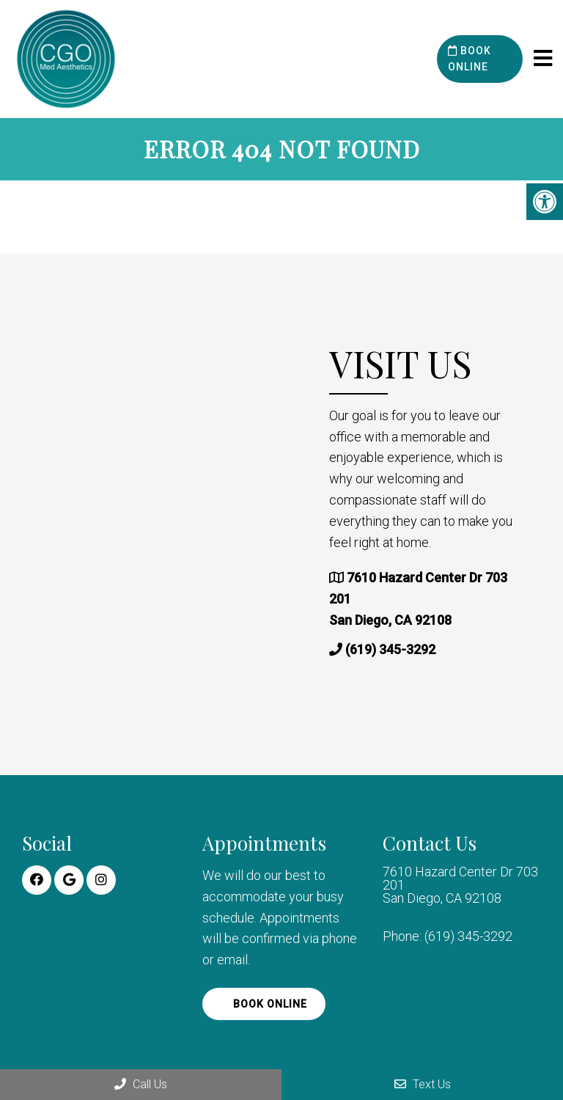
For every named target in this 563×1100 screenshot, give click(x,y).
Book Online (469, 59)
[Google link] (69, 880)
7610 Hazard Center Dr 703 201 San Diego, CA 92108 (460, 885)
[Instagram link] (101, 880)
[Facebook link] (36, 880)
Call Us (140, 1084)
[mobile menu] (543, 59)
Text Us (422, 1084)
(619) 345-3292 (390, 649)
